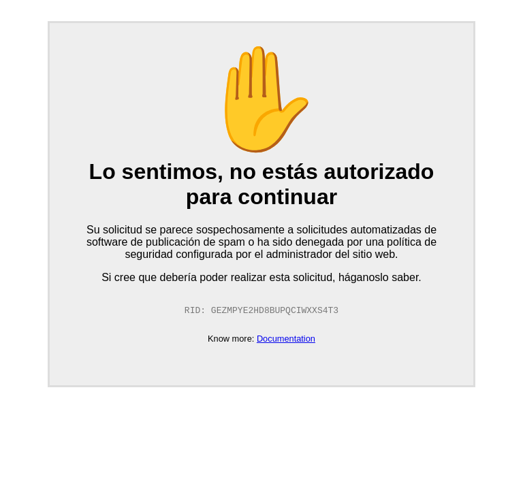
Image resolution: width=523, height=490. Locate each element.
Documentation (286, 339)
